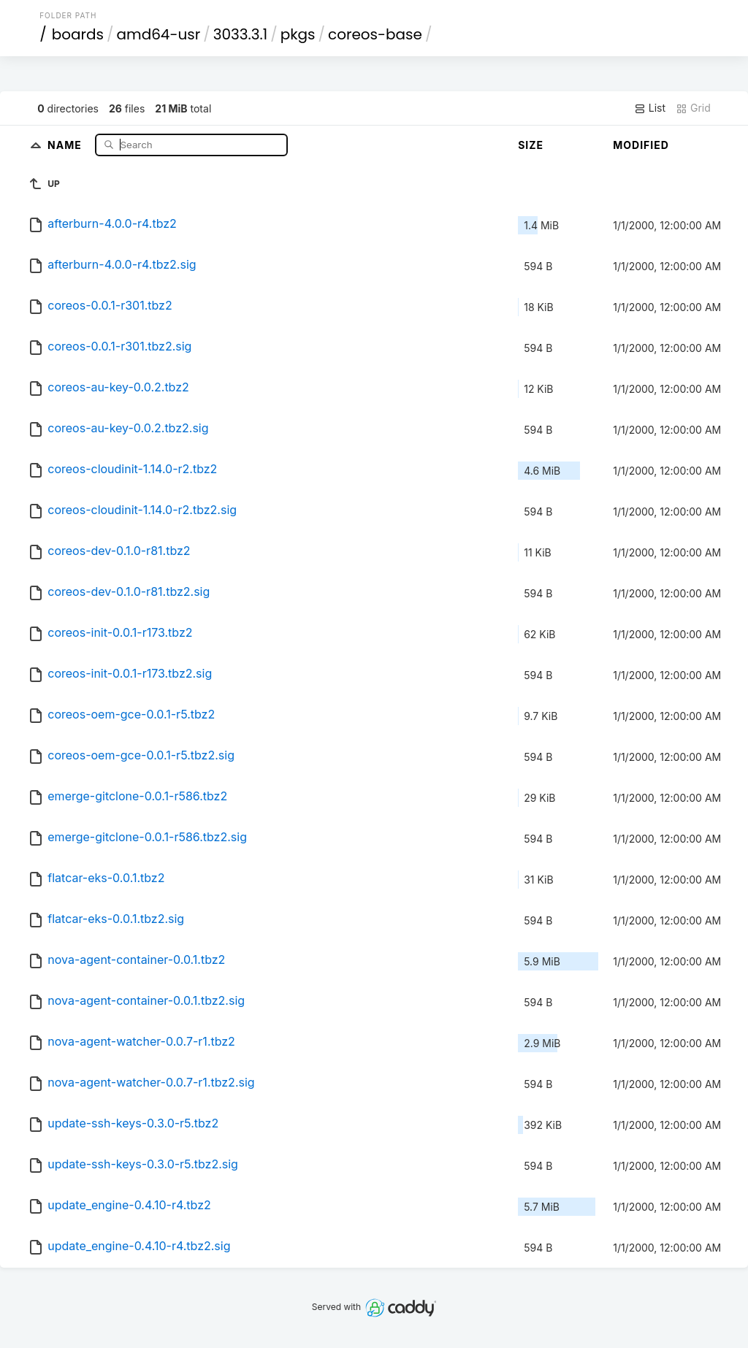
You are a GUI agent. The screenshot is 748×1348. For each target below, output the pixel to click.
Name (66, 144)
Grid (693, 108)
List (649, 108)
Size (530, 145)
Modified (641, 145)
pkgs (298, 34)
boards (78, 34)
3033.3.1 (240, 34)
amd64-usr (159, 34)
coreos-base (375, 34)
